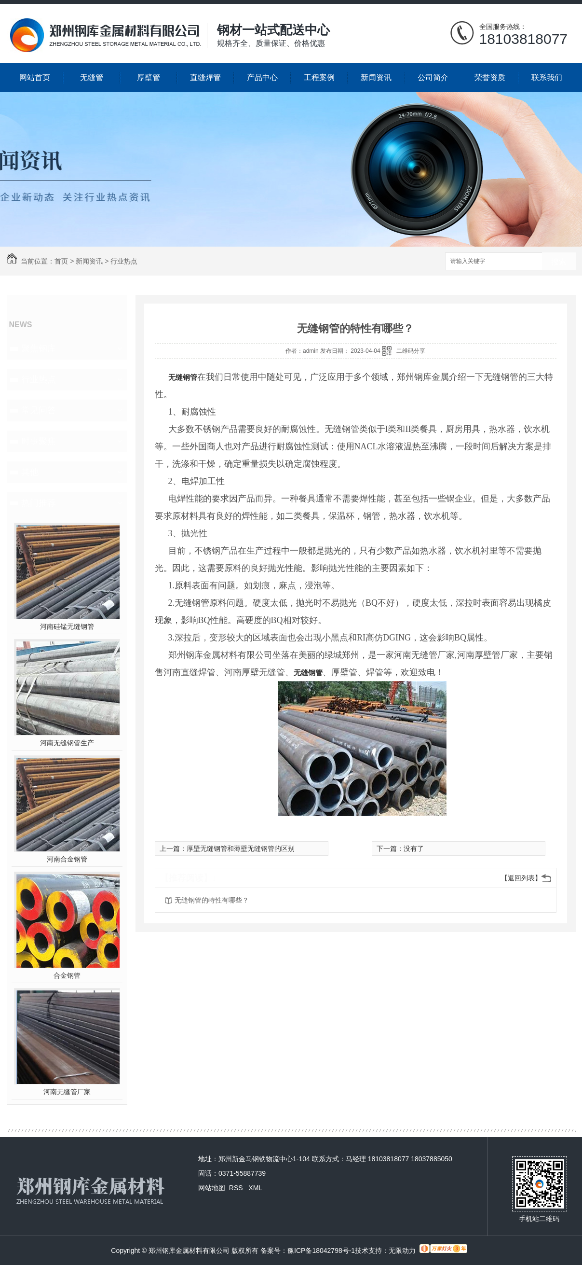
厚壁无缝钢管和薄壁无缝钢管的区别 (241, 848)
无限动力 (402, 1250)
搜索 (559, 262)
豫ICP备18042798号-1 (321, 1250)
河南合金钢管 (67, 859)
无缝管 (91, 77)
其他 (30, 472)
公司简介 (433, 77)
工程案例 (319, 77)
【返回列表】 (521, 878)
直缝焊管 (205, 77)
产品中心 (262, 77)
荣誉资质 (489, 77)
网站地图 (211, 1188)
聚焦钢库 (38, 348)
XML (255, 1188)
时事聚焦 (38, 441)
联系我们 (546, 77)
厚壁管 (148, 77)
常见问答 (38, 410)
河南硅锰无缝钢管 (67, 626)
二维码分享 (410, 351)
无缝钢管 (182, 377)
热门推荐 (38, 503)
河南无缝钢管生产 (67, 743)
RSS (237, 1188)
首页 (61, 261)
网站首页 (34, 77)
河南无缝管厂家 (67, 1092)
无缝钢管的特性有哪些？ (212, 900)
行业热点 (123, 261)
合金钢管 (67, 975)
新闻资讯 (376, 77)
